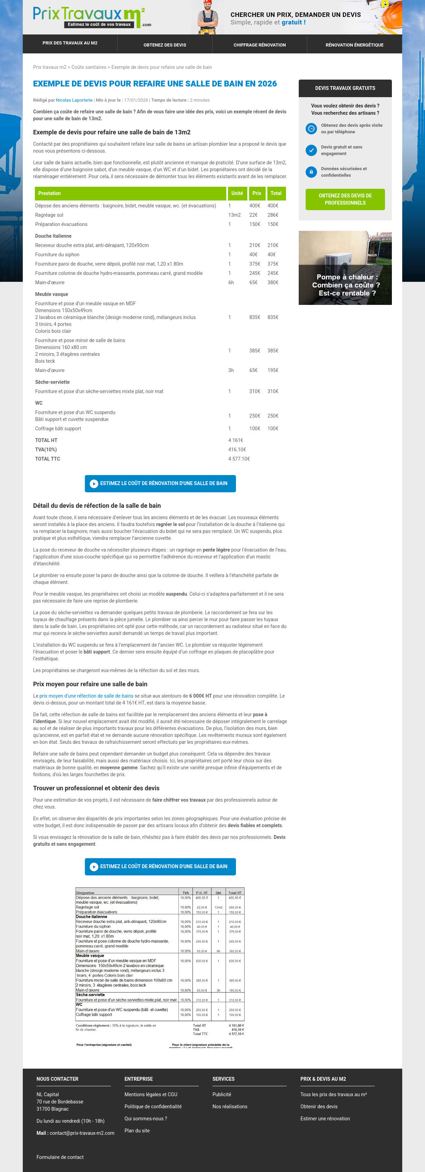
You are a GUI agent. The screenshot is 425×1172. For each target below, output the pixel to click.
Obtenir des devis (319, 1106)
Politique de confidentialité (153, 1106)
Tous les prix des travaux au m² (333, 1094)
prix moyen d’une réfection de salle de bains (86, 696)
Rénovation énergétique (355, 45)
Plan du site (137, 1130)
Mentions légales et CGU (151, 1094)
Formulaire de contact (60, 1157)
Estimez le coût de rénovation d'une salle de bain (164, 483)
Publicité (221, 1094)
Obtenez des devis (165, 45)
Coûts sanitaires (88, 67)
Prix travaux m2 (50, 67)
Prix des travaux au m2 (70, 43)
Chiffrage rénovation (260, 45)
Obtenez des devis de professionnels (345, 199)
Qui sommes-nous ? (146, 1118)
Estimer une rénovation (325, 1118)
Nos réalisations (229, 1106)
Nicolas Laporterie (74, 100)
